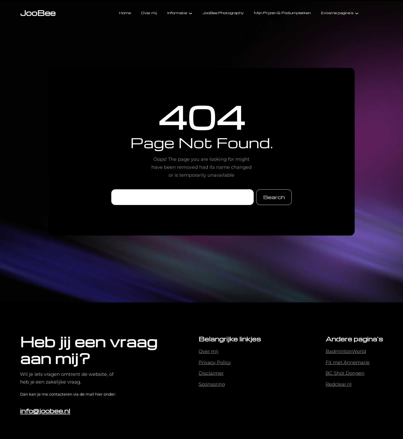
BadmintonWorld (346, 351)
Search (274, 197)
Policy (224, 362)
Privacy (208, 362)
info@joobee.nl (45, 411)
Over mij (208, 351)
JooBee (38, 13)
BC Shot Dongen (345, 373)
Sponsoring (212, 384)
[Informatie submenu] (190, 13)
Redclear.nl (339, 384)
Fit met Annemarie (348, 362)
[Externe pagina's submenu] (357, 13)
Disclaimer (211, 373)
